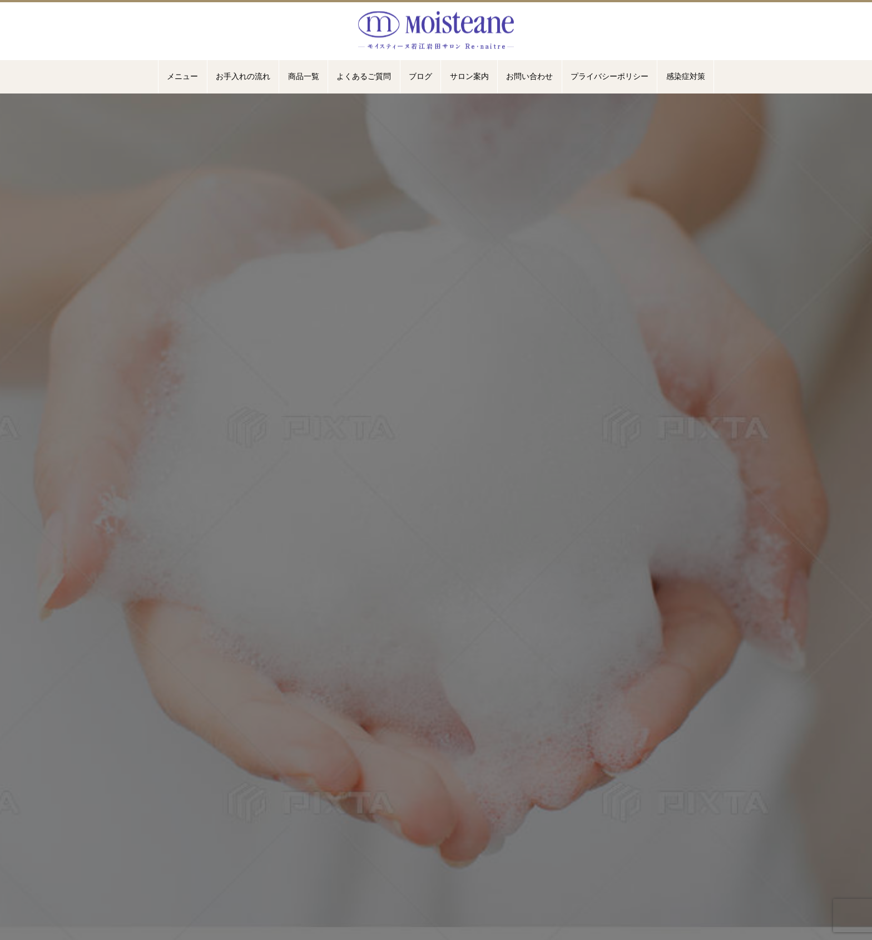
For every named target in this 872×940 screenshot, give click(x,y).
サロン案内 (469, 76)
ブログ (420, 76)
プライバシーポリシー (609, 76)
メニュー (182, 76)
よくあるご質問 (363, 76)
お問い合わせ (529, 76)
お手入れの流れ (243, 76)
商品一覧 (303, 76)
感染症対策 (685, 76)
